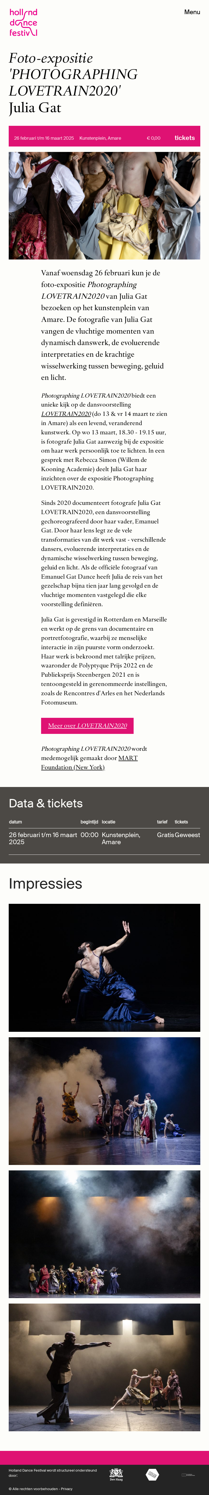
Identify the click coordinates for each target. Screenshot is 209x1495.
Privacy (66, 1489)
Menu (192, 12)
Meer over (87, 726)
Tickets (185, 138)
